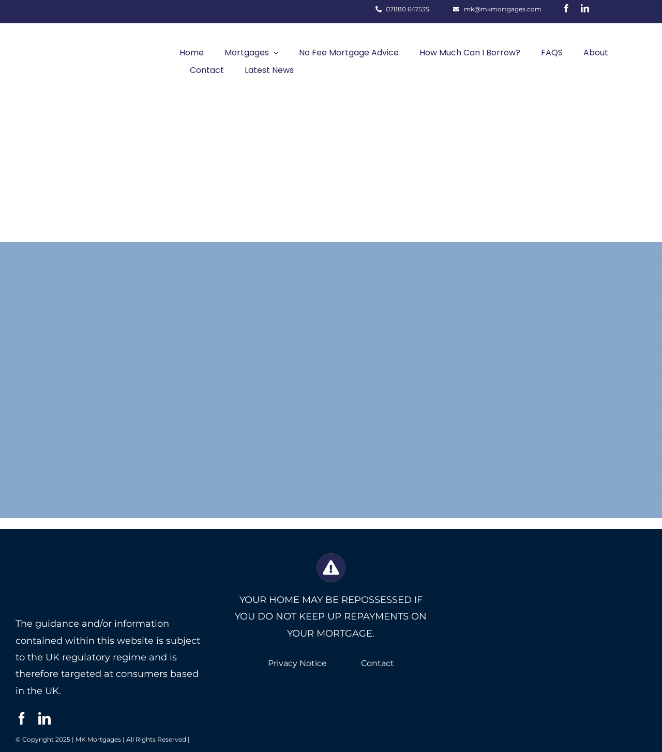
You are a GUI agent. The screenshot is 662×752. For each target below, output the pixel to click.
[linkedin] (585, 8)
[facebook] (566, 8)
